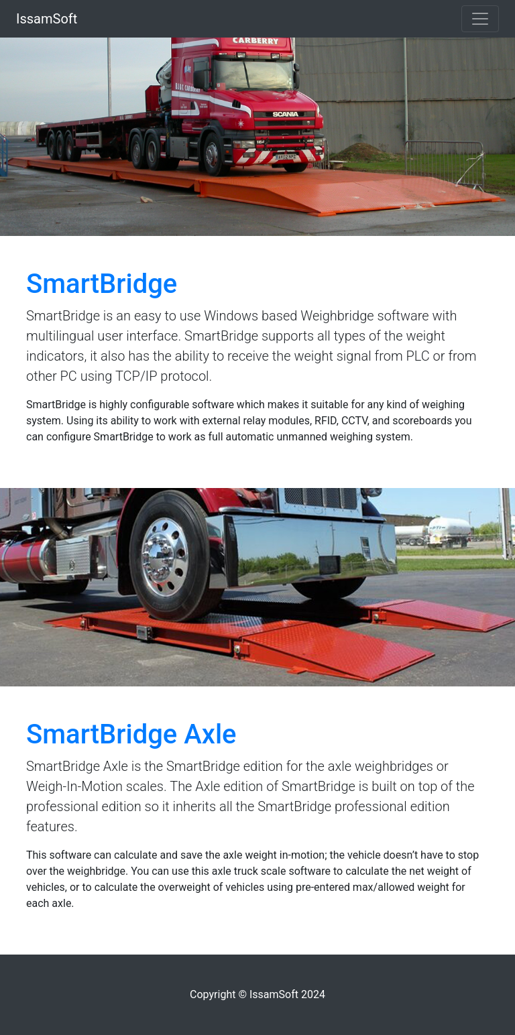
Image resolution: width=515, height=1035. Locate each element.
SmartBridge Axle (131, 734)
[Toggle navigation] (480, 18)
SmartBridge (101, 284)
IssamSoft (46, 19)
